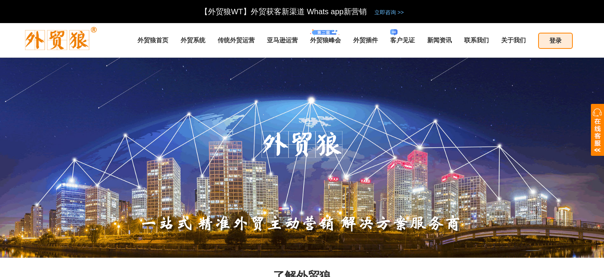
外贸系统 (193, 40)
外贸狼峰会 (325, 36)
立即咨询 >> (389, 12)
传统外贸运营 (236, 40)
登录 (555, 40)
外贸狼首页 (153, 40)
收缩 (597, 130)
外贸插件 (365, 40)
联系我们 (476, 40)
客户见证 (402, 36)
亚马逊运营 (282, 40)
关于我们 (513, 40)
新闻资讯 (439, 40)
